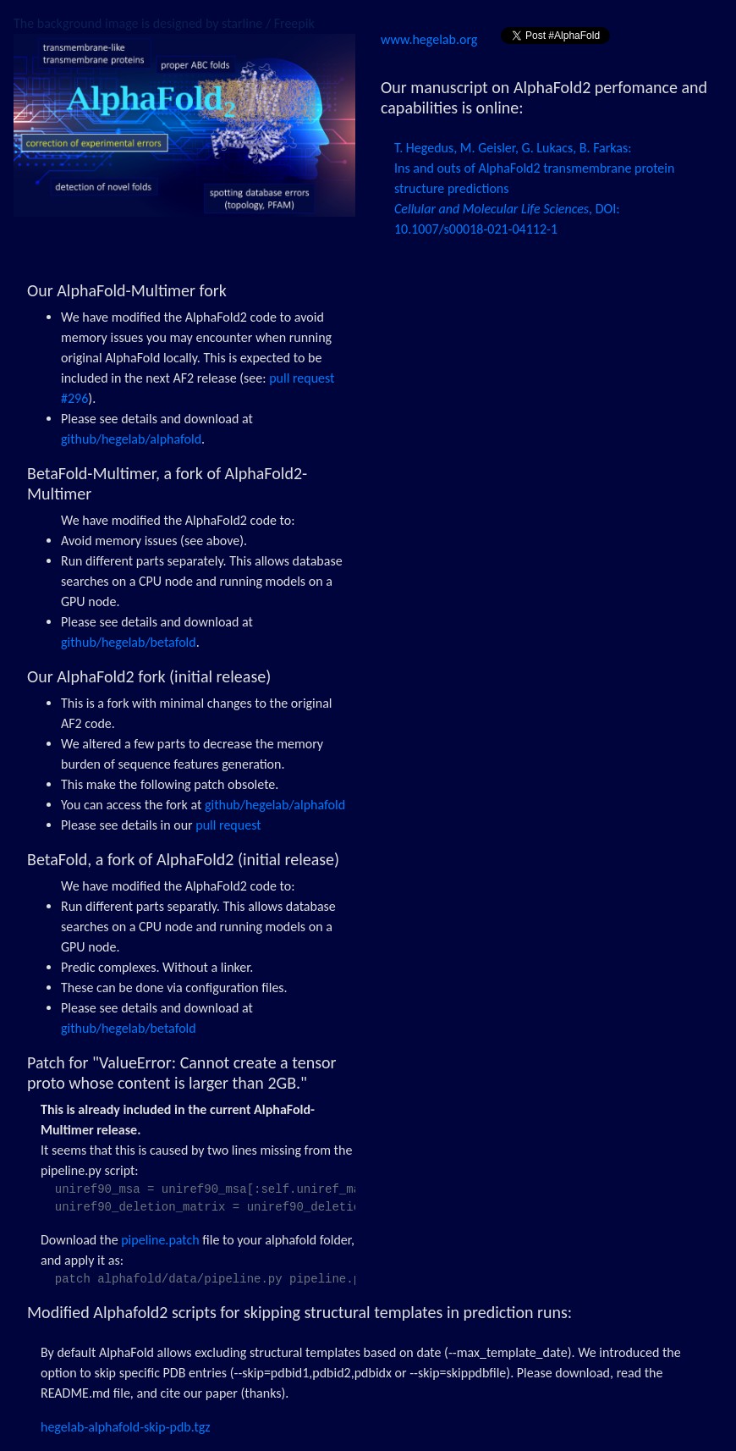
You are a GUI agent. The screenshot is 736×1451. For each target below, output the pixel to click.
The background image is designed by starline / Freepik (164, 23)
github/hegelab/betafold (128, 642)
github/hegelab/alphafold (131, 439)
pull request (228, 825)
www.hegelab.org (431, 39)
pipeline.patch (160, 1240)
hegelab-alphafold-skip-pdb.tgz (126, 1427)
